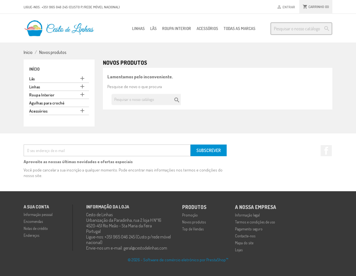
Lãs (153, 28)
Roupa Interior (176, 28)
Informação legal (247, 215)
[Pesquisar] (301, 28)
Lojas (239, 249)
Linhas (138, 28)
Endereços (31, 235)
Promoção (190, 215)
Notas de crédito (36, 228)
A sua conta (36, 207)
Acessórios (207, 28)
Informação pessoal (38, 214)
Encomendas (33, 221)
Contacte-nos (245, 235)
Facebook (326, 150)
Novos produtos (194, 222)
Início (34, 69)
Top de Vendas (193, 229)
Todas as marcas (239, 28)
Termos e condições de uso (255, 222)
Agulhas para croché (47, 103)
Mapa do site (244, 242)
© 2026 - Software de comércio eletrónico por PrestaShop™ (178, 259)
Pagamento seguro (249, 229)
